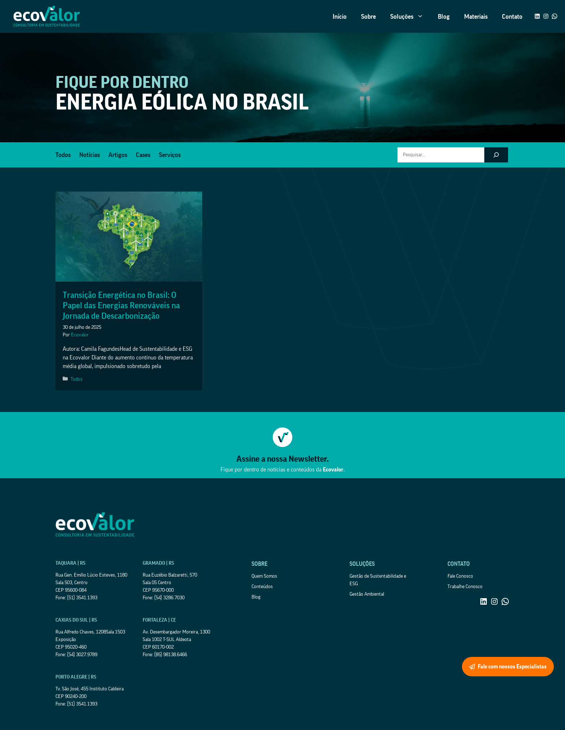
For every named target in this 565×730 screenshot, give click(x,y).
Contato (512, 16)
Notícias (89, 155)
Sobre (368, 16)
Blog (444, 16)
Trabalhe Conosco (465, 586)
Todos (63, 155)
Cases (143, 155)
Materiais (476, 16)
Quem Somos (264, 576)
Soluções (410, 16)
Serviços (170, 155)
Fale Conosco (460, 576)
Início (340, 16)
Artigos (117, 155)
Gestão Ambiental (367, 594)
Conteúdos (262, 586)
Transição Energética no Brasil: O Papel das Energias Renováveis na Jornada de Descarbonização (121, 305)
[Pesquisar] (496, 154)
